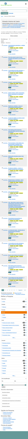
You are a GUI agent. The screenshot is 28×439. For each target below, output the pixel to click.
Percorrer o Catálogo (7, 417)
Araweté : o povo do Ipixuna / (14, 82)
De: (2, 381)
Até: (15, 381)
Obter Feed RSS (17, 293)
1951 (9, 24)
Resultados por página (4, 40)
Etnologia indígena (6, 392)
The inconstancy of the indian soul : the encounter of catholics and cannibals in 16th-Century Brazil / (16, 144)
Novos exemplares (7, 423)
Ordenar (3, 42)
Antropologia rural (5, 403)
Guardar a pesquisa (20, 294)
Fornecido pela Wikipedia (15, 27)
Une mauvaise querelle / (13, 191)
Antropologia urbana (6, 397)
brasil (19, 24)
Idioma (3, 358)
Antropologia (4, 395)
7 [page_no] (16, 290)
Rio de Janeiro (22, 23)
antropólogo (15, 24)
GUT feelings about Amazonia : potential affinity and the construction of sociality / (16, 131)
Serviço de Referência (7, 428)
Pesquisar (4, 13)
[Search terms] (14, 8)
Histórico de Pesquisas (7, 412)
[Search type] (14, 11)
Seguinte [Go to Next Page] (20, 290)
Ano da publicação (6, 378)
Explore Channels (6, 420)
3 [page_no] (7, 290)
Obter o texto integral (13, 50)
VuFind (3, 4)
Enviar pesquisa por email (7, 294)
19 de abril (4, 24)
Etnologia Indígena (6, 406)
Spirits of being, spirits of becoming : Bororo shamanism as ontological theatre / (16, 94)
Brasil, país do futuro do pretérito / (15, 255)
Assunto (3, 340)
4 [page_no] (9, 290)
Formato (3, 309)
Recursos (4, 299)
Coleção (3, 304)
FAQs (4, 429)
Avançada (11, 13)
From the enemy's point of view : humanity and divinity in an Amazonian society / (16, 58)
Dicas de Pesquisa (7, 427)
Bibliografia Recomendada (8, 421)
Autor (2, 16)
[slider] (2, 385)
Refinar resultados (14, 35)
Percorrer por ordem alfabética (9, 419)
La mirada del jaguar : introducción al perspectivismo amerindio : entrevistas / (16, 231)
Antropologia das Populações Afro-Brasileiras (11, 400)
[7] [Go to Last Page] (24, 290)
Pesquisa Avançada (7, 413)
